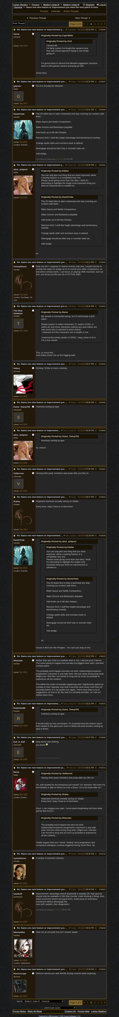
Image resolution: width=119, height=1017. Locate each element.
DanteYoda (70, 165)
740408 (103, 262)
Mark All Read (35, 1011)
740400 (103, 110)
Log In (101, 5)
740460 (103, 430)
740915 (103, 969)
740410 (103, 306)
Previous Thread (36, 18)
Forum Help (83, 1011)
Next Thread (83, 18)
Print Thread (19, 23)
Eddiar (72, 82)
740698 (103, 737)
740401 (103, 165)
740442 (103, 364)
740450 (103, 402)
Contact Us (70, 1011)
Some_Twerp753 (68, 430)
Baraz (72, 306)
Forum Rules (19, 1011)
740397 (103, 82)
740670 (103, 656)
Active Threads (71, 11)
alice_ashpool (69, 536)
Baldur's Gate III (51, 5)
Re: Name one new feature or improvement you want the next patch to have (55, 29)
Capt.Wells (70, 30)
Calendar (55, 11)
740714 (103, 768)
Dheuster (71, 768)
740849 (103, 928)
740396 (103, 30)
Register (89, 5)
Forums (35, 5)
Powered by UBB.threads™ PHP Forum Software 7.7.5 (59, 1016)
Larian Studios (20, 5)
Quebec (24, 797)
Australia (24, 145)
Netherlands (25, 963)
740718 (103, 854)
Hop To (19, 1001)
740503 (103, 497)
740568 (103, 536)
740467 (103, 469)
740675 (103, 704)
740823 (103, 889)
